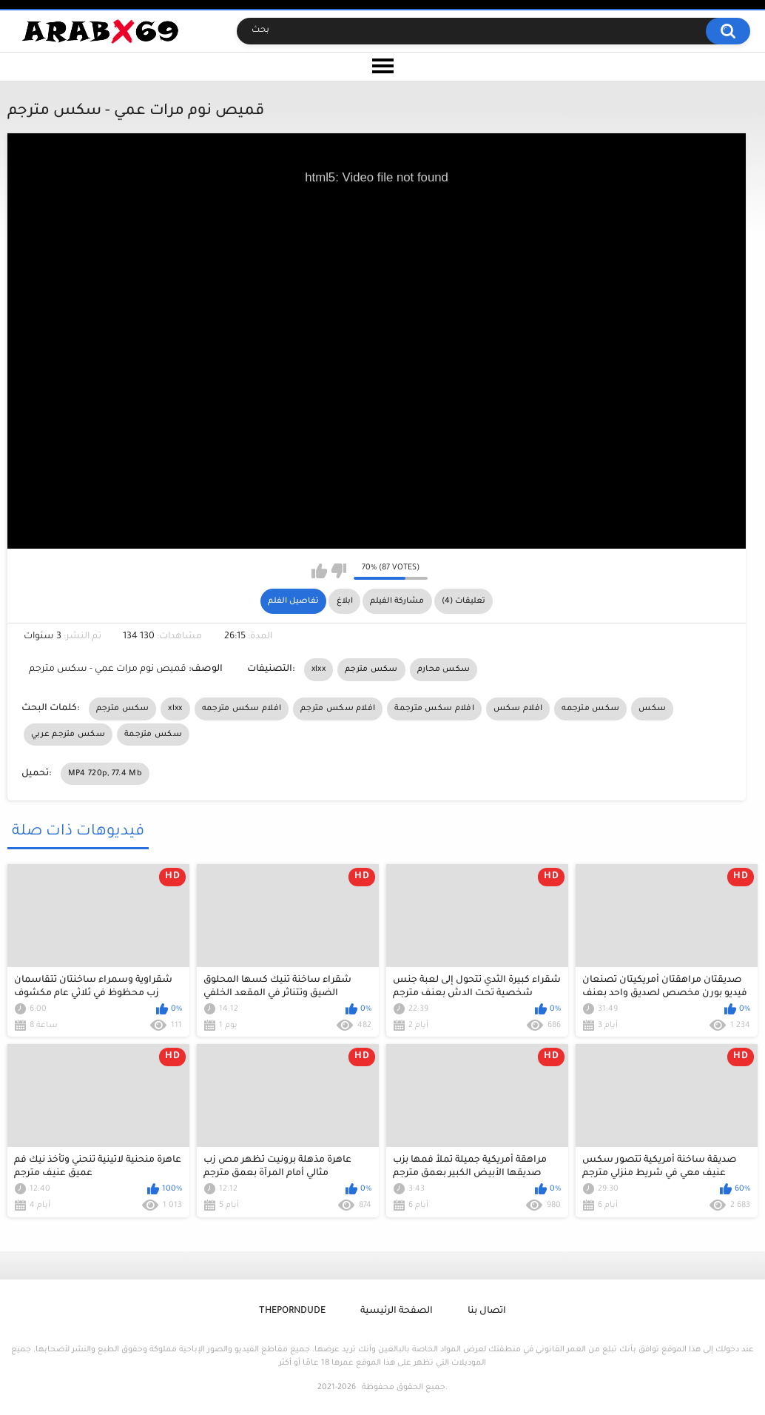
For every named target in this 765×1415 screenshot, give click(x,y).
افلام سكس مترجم (337, 708)
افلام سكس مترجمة (434, 708)
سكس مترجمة (153, 734)
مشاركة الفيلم (397, 601)
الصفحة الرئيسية (396, 1311)
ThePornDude (292, 1311)
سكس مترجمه (590, 708)
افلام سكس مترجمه (242, 708)
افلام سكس (517, 708)
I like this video (319, 570)
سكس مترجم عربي (68, 734)
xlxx (318, 669)
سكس (652, 708)
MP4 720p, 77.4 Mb (105, 773)
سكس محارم (444, 669)
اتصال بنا (487, 1311)
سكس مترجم (371, 669)
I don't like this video (338, 570)
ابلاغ (345, 601)
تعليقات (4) (463, 601)
